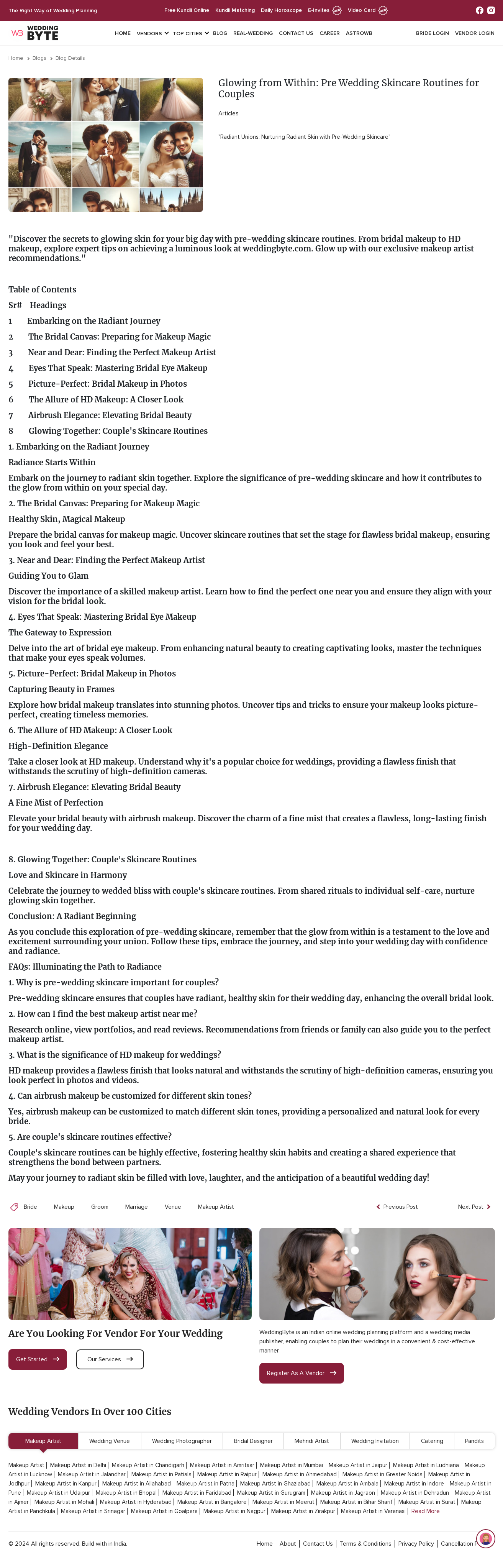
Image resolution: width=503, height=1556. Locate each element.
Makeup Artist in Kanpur (66, 1483)
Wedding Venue (109, 1441)
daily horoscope (281, 10)
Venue (173, 1206)
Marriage (136, 1206)
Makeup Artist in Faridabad (196, 1492)
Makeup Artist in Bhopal (126, 1492)
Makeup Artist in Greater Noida (382, 1474)
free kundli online (186, 10)
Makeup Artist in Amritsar (222, 1465)
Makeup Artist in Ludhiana (426, 1465)
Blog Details (70, 58)
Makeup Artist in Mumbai (291, 1465)
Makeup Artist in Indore (414, 1483)
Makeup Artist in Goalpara (164, 1511)
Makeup (64, 1206)
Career (329, 33)
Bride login (432, 33)
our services (110, 1359)
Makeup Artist (216, 1206)
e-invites (325, 10)
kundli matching (235, 10)
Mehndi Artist (312, 1441)
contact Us (318, 1544)
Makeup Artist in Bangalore (212, 1502)
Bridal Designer (253, 1441)
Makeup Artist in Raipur (227, 1474)
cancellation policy (465, 1544)
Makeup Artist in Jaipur (358, 1465)
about (288, 1544)
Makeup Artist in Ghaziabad (275, 1483)
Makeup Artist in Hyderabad (136, 1502)
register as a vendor (301, 1373)
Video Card (368, 10)
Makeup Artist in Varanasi (373, 1511)
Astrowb (359, 33)
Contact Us (296, 33)
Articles (228, 113)
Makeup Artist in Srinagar (93, 1511)
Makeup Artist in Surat (426, 1502)
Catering (432, 1441)
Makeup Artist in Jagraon (343, 1492)
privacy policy (416, 1544)
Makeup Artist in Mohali (64, 1502)
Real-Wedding (253, 33)
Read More (425, 1511)
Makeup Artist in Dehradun (415, 1492)
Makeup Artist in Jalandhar (92, 1474)
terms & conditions (366, 1544)
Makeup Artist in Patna (205, 1483)
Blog (220, 33)
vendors (149, 33)
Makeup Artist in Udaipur (58, 1492)
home (265, 1544)
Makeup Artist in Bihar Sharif (356, 1502)
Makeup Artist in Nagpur (234, 1511)
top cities (187, 33)
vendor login (475, 33)
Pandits (474, 1441)
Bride (30, 1206)
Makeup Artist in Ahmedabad (299, 1474)
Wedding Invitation (375, 1441)
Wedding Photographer (182, 1441)
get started (37, 1359)
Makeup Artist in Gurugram (271, 1492)
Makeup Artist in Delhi (78, 1465)
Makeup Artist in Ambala (347, 1483)
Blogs (39, 58)
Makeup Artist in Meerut (283, 1502)
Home (123, 33)
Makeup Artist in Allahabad (136, 1483)
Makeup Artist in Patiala (161, 1474)
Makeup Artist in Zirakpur (303, 1511)
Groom (99, 1206)
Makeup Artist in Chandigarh (148, 1465)
